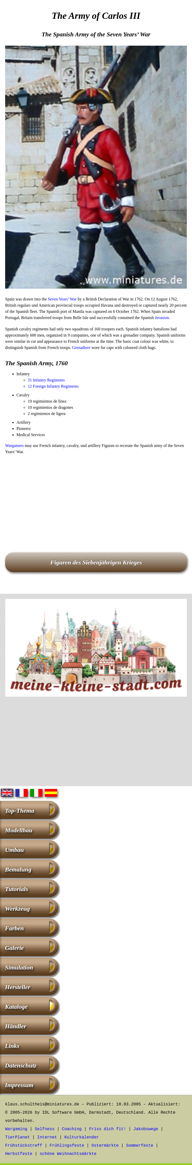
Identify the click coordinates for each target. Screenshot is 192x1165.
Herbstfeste (18, 1154)
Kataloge (16, 1006)
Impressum (19, 1085)
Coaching (72, 1129)
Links (12, 1045)
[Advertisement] (96, 496)
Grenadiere (81, 347)
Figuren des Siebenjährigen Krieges (96, 562)
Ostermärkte (105, 1145)
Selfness (44, 1129)
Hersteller (17, 987)
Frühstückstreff (23, 1145)
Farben (14, 928)
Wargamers (14, 445)
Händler (15, 1026)
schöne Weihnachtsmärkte (68, 1154)
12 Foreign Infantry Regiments (53, 386)
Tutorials (16, 889)
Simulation (19, 967)
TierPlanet (17, 1137)
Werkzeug (17, 908)
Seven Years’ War (62, 299)
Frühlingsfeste (67, 1145)
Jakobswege (145, 1129)
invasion (162, 317)
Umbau (14, 849)
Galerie (14, 947)
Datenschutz (20, 1065)
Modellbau (18, 830)
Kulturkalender (81, 1137)
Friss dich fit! (107, 1129)
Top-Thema (19, 810)
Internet (47, 1137)
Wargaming (16, 1129)
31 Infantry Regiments (46, 380)
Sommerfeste (139, 1145)
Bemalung (18, 869)
